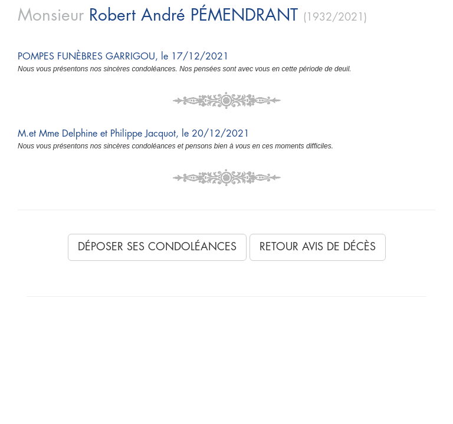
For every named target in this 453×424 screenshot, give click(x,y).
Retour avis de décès (318, 246)
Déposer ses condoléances (157, 246)
